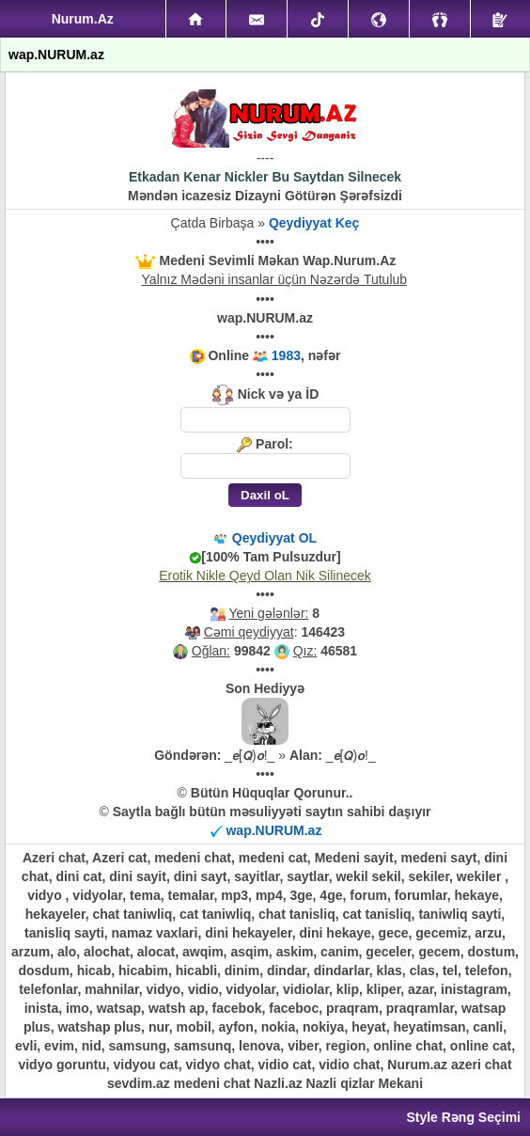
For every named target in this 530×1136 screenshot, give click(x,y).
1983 (286, 355)
